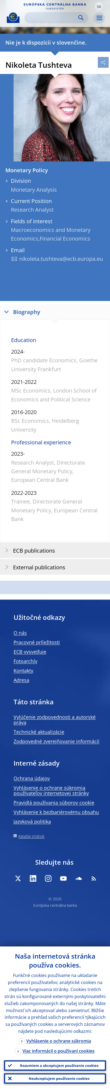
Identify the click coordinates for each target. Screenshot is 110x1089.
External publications (33, 567)
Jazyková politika (32, 821)
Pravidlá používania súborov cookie (54, 802)
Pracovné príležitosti (37, 642)
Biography (21, 312)
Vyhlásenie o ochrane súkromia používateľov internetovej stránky (51, 790)
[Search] (52, 17)
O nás (20, 633)
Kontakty (23, 670)
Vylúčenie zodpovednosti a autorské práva (55, 720)
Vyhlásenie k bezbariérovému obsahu (56, 812)
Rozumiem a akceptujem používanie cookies (59, 1065)
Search (80, 17)
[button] (99, 6)
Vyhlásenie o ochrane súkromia (58, 1041)
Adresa (21, 680)
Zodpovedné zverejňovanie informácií (56, 741)
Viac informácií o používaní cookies (58, 1051)
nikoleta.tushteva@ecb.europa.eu (61, 258)
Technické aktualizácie (39, 732)
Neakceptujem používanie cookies (59, 1078)
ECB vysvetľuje (30, 651)
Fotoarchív (25, 661)
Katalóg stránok (31, 836)
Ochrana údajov (32, 778)
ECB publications (28, 550)
